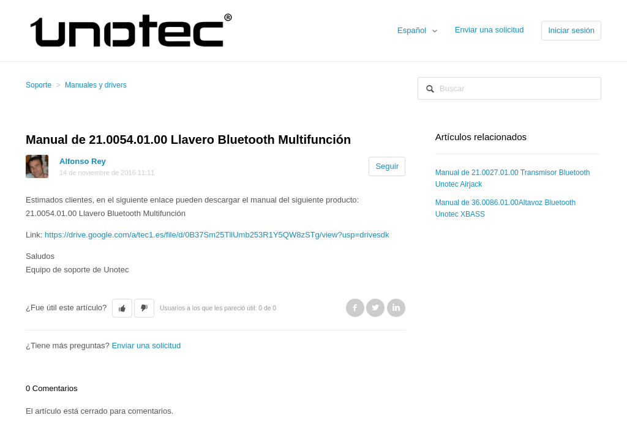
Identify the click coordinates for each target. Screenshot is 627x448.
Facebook (355, 308)
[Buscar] (509, 88)
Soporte (38, 85)
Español (413, 30)
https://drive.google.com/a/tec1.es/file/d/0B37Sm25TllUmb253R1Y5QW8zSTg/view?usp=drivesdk (217, 234)
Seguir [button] (387, 166)
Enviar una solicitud (489, 29)
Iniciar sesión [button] (571, 30)
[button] (122, 308)
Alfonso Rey (82, 161)
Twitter (375, 308)
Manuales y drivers (96, 85)
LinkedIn (396, 308)
